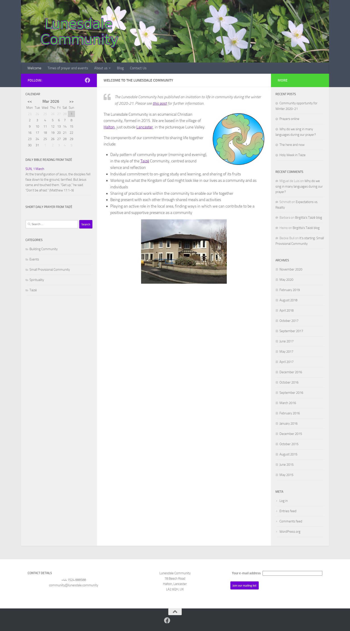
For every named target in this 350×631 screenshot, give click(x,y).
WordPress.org (289, 532)
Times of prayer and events (68, 68)
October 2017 (288, 321)
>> (71, 101)
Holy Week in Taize (292, 155)
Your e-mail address (246, 573)
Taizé (144, 160)
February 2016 (289, 413)
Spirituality (36, 280)
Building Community (43, 249)
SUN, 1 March (34, 169)
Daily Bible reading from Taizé (48, 160)
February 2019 (289, 290)
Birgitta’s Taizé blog (308, 218)
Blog (120, 68)
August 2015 (288, 454)
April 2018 (286, 310)
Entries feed (287, 511)
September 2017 (291, 331)
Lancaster (144, 127)
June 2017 (286, 341)
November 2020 (290, 269)
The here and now (291, 145)
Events (34, 259)
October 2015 (288, 444)
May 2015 (286, 475)
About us (100, 68)
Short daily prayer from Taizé (48, 207)
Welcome (34, 68)
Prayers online (289, 119)
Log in (283, 501)
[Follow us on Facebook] (87, 80)
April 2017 (286, 362)
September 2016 (291, 393)
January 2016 (288, 423)
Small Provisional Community (49, 270)
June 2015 (286, 465)
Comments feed (290, 521)
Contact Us (138, 68)
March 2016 (287, 403)
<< (29, 101)
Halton (109, 127)
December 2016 (290, 372)
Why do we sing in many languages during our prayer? (299, 186)
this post (160, 103)
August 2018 (288, 300)
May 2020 (286, 280)
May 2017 (286, 352)
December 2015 (290, 434)
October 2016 (288, 382)
